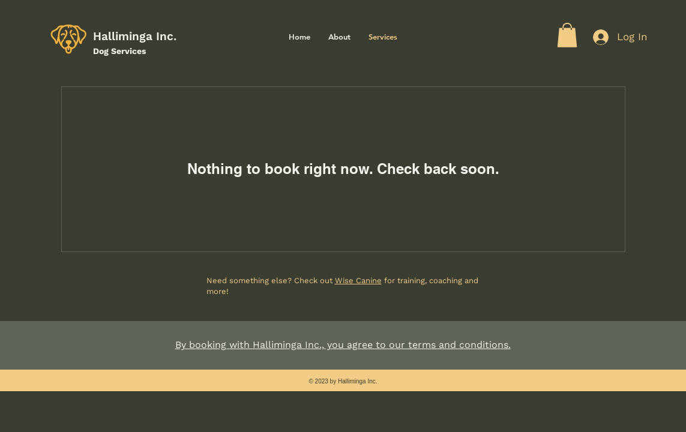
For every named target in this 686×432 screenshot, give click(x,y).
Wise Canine (358, 280)
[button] (567, 35)
